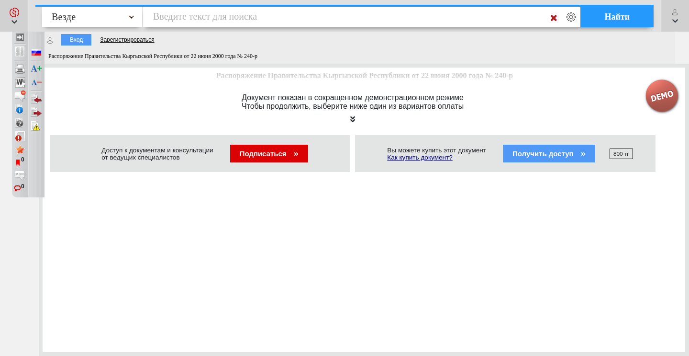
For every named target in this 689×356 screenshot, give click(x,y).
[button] (14, 16)
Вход (76, 39)
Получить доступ (549, 153)
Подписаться (269, 153)
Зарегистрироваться (127, 39)
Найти (617, 17)
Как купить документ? (420, 157)
